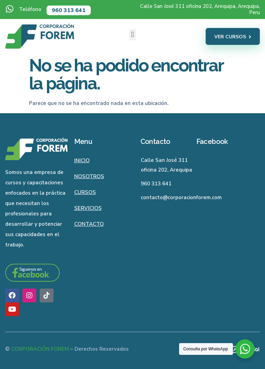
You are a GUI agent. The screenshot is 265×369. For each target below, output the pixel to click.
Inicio (82, 160)
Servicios (88, 208)
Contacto (89, 224)
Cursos (85, 192)
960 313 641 (69, 10)
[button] (132, 34)
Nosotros (89, 176)
